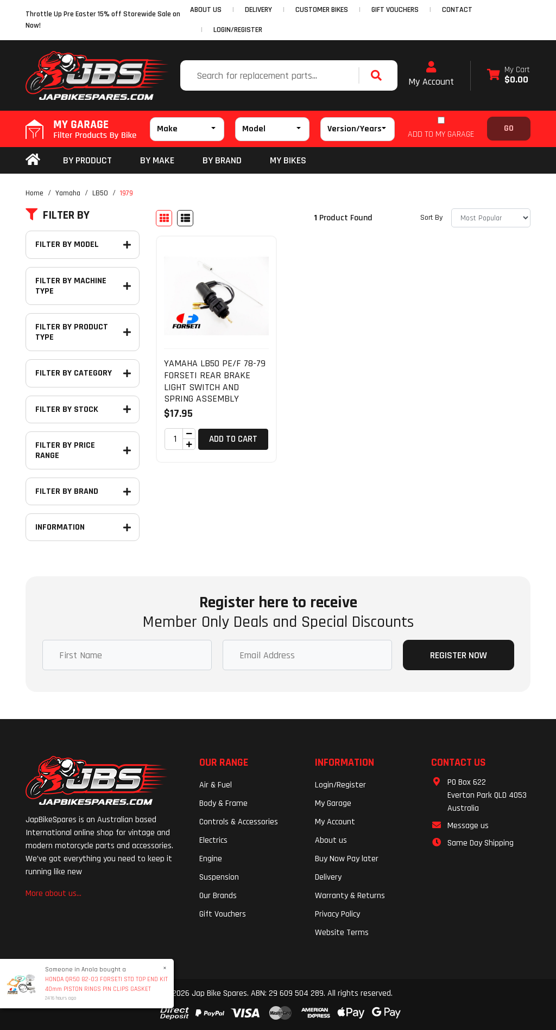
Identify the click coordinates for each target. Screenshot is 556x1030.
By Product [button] (87, 160)
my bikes (288, 160)
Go (509, 128)
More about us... (53, 893)
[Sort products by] (490, 217)
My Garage (333, 803)
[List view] (185, 218)
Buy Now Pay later (346, 858)
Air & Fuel (215, 785)
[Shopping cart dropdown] (508, 76)
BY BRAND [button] (222, 160)
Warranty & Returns (350, 895)
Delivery (328, 877)
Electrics (213, 840)
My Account (431, 74)
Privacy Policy (337, 914)
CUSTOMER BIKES (321, 10)
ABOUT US (206, 10)
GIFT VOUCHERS (395, 10)
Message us (468, 825)
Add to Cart (233, 439)
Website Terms (342, 932)
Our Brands (218, 895)
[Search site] (379, 75)
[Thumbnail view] (164, 218)
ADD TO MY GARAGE (441, 134)
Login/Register (237, 30)
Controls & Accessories (238, 822)
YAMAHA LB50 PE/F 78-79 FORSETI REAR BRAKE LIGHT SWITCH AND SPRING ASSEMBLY (215, 381)
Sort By (431, 217)
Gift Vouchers (222, 914)
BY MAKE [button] (157, 160)
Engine (210, 858)
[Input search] (270, 75)
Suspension (219, 877)
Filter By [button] (58, 215)
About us (331, 840)
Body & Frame (223, 803)
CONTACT (457, 10)
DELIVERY (258, 10)
